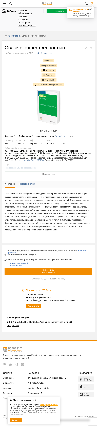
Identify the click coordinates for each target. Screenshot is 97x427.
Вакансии (7, 388)
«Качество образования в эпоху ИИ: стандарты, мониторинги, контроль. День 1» (26, 18)
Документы (8, 393)
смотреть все (13, 326)
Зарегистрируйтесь (80, 9)
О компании (8, 378)
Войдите (76, 11)
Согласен (16, 420)
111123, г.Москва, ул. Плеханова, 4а (49, 378)
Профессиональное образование (20, 168)
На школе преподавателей (19, 263)
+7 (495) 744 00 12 (40, 388)
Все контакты (35, 393)
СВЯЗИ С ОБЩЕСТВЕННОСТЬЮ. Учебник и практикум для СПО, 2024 (40, 322)
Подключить (33, 306)
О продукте (8, 383)
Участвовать (58, 11)
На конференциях (16, 265)
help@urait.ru (38, 383)
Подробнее (60, 136)
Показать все (48, 174)
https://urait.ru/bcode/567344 (31, 160)
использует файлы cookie (49, 405)
